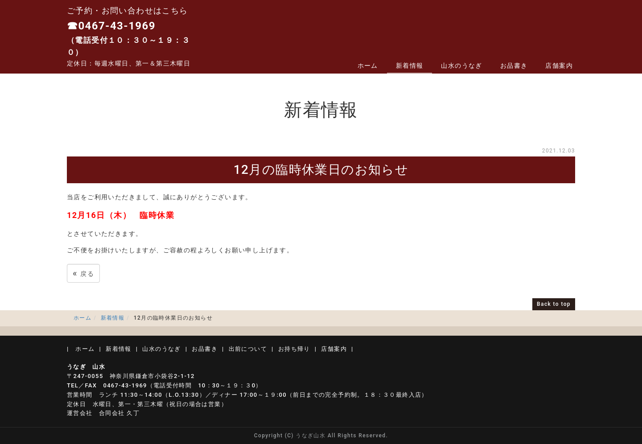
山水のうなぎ (461, 65)
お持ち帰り (294, 348)
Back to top (554, 304)
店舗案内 (559, 65)
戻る (83, 273)
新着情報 (410, 65)
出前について (248, 348)
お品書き (514, 65)
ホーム (368, 65)
